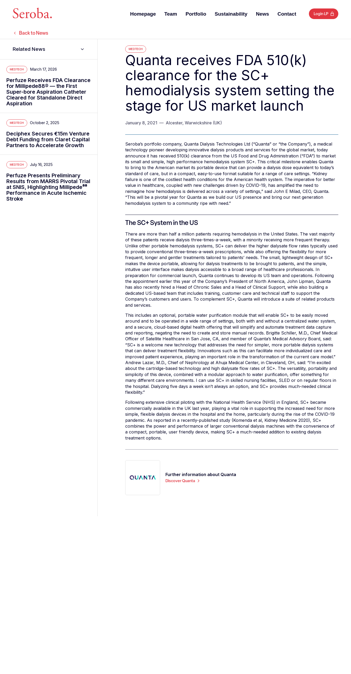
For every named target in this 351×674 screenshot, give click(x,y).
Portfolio (196, 14)
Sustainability (231, 14)
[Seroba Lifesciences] (32, 14)
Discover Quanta (183, 480)
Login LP (321, 13)
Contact (286, 14)
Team (170, 14)
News (262, 14)
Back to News (30, 33)
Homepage (143, 14)
